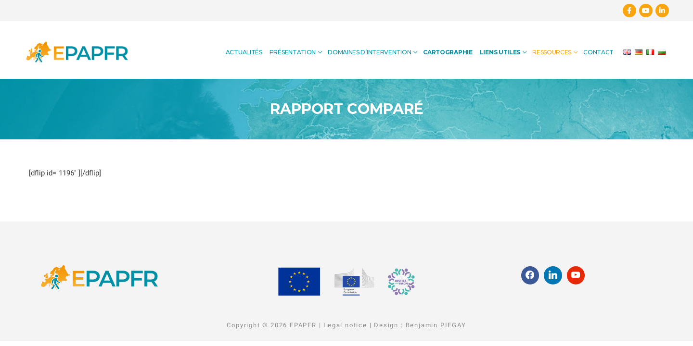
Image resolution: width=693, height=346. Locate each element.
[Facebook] (629, 10)
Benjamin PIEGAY (436, 325)
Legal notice (345, 325)
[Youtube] (646, 10)
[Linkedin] (662, 10)
